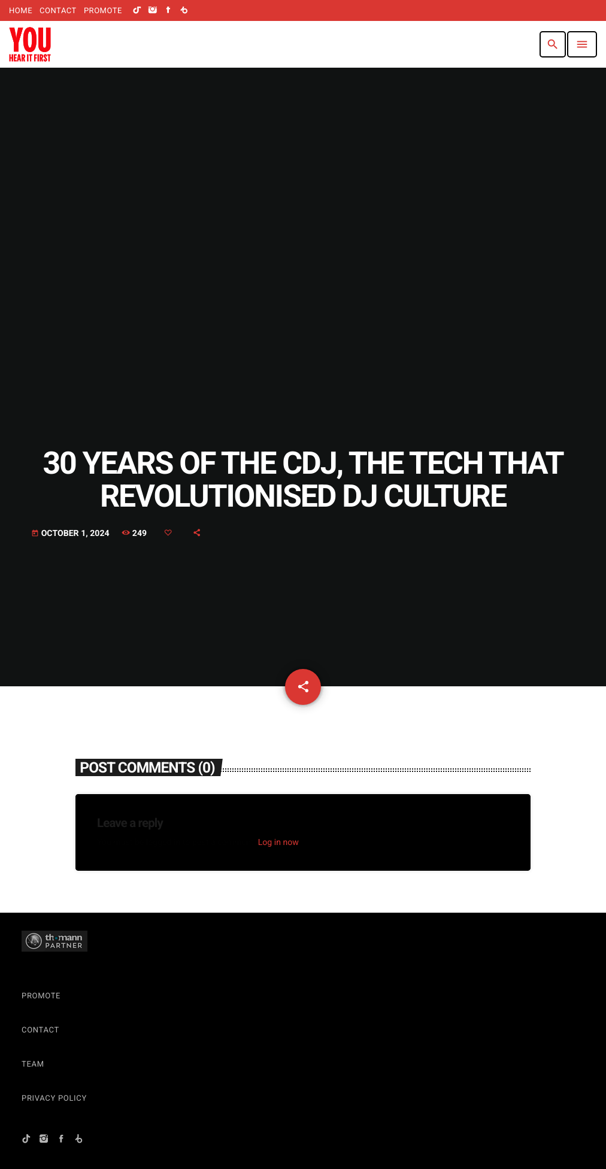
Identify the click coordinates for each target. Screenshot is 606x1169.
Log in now (278, 842)
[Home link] (30, 44)
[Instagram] (152, 11)
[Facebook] (168, 11)
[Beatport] (184, 11)
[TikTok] (137, 11)
